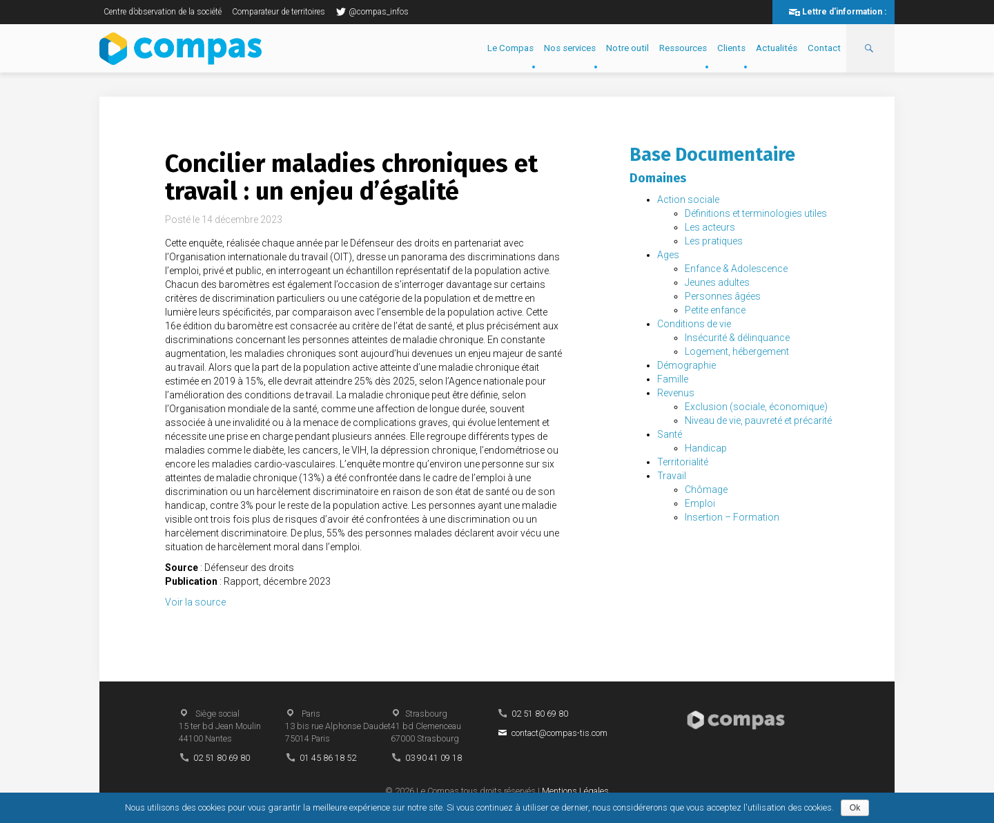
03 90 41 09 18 (433, 758)
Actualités (776, 48)
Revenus (675, 392)
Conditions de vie (694, 323)
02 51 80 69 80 (221, 758)
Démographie (686, 365)
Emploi (700, 503)
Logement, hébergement (737, 351)
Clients (731, 48)
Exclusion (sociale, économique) (756, 406)
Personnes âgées (723, 296)
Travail (671, 475)
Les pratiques (714, 240)
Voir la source (195, 602)
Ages (668, 254)
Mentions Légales (575, 791)
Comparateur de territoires (278, 12)
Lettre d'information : (844, 12)
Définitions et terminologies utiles (756, 213)
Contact (824, 48)
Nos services (570, 48)
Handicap (706, 448)
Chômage (706, 489)
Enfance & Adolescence (736, 268)
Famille (672, 379)
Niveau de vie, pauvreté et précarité (758, 420)
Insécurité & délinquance (737, 337)
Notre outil (627, 48)
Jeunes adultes (717, 282)
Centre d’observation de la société (163, 12)
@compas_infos (372, 12)
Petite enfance (715, 310)
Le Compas (510, 48)
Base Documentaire (712, 155)
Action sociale (688, 199)
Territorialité (682, 461)
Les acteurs (710, 227)
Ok (855, 808)
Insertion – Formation (732, 517)
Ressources (683, 48)
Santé (669, 434)
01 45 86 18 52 (328, 758)
